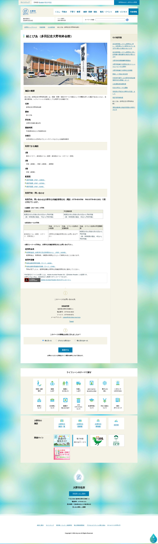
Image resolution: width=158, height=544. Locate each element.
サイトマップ (25, 2)
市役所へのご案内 (79, 493)
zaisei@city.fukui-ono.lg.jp (71, 317)
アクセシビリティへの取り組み (96, 525)
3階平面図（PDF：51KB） (35, 186)
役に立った (48, 340)
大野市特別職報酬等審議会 (122, 60)
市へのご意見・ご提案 (79, 507)
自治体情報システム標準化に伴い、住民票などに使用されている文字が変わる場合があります (124, 46)
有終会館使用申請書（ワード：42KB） (39, 263)
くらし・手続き (61, 12)
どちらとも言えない (64, 340)
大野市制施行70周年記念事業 (122, 70)
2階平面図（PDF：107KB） (35, 183)
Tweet (71, 321)
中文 (50, 2)
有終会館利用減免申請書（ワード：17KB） (41, 266)
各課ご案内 (40, 525)
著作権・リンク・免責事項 (64, 525)
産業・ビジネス (121, 12)
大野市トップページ (30, 27)
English (41, 2)
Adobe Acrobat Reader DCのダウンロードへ (47, 280)
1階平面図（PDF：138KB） (35, 180)
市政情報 (133, 12)
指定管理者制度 (118, 97)
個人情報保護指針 (79, 525)
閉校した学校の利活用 (120, 74)
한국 (46, 2)
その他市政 (51, 27)
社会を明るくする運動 (120, 88)
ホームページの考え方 (113, 525)
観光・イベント (106, 12)
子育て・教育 (75, 12)
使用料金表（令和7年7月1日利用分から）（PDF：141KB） (46, 252)
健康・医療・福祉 (90, 12)
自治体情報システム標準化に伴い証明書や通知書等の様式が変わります (124, 54)
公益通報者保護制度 (119, 84)
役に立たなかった (82, 340)
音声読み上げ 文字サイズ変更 (128, 2)
